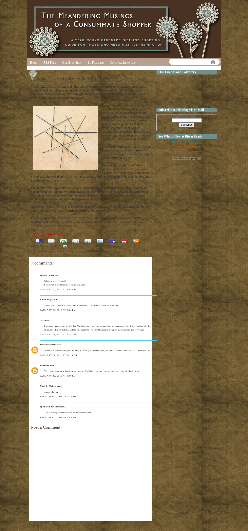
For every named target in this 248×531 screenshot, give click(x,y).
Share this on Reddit (76, 240)
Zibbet (193, 146)
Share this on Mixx (124, 240)
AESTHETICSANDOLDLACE (128, 221)
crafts (72, 251)
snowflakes (103, 251)
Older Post (145, 525)
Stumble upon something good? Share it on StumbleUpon (63, 240)
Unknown (45, 365)
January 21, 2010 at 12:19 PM (58, 355)
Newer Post (34, 525)
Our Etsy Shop (71, 62)
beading (52, 251)
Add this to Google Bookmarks (88, 240)
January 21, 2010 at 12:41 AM (58, 334)
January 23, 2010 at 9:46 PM (58, 376)
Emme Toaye (46, 299)
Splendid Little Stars (50, 406)
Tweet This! (100, 240)
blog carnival (63, 251)
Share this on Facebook (112, 240)
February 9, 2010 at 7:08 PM (58, 417)
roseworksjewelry (48, 344)
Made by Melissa (48, 386)
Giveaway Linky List (123, 62)
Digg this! (51, 240)
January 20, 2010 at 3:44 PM (58, 310)
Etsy (187, 146)
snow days (92, 251)
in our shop (106, 206)
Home (33, 62)
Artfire (180, 146)
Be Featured (96, 62)
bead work (42, 251)
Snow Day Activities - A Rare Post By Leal (75, 78)
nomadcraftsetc (47, 275)
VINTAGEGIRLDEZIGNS (97, 221)
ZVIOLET (78, 221)
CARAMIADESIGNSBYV (44, 225)
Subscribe (136, 240)
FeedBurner (192, 128)
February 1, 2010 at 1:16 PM (58, 396)
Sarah (43, 320)
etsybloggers (81, 251)
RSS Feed (49, 62)
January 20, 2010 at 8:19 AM (58, 289)
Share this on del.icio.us (39, 240)
